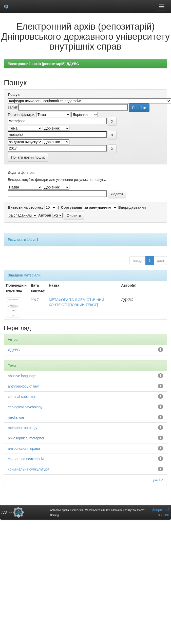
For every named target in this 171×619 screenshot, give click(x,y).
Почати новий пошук (28, 157)
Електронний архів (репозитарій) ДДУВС (43, 64)
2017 (35, 300)
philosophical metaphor (26, 438)
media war (16, 417)
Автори (44, 215)
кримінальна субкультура (28, 469)
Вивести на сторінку (26, 207)
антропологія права (24, 448)
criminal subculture (22, 397)
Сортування (71, 207)
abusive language (22, 376)
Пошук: (14, 95)
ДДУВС (14, 350)
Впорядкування (132, 207)
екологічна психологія (26, 459)
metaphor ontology (22, 428)
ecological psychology (25, 407)
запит (12, 107)
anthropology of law (23, 386)
